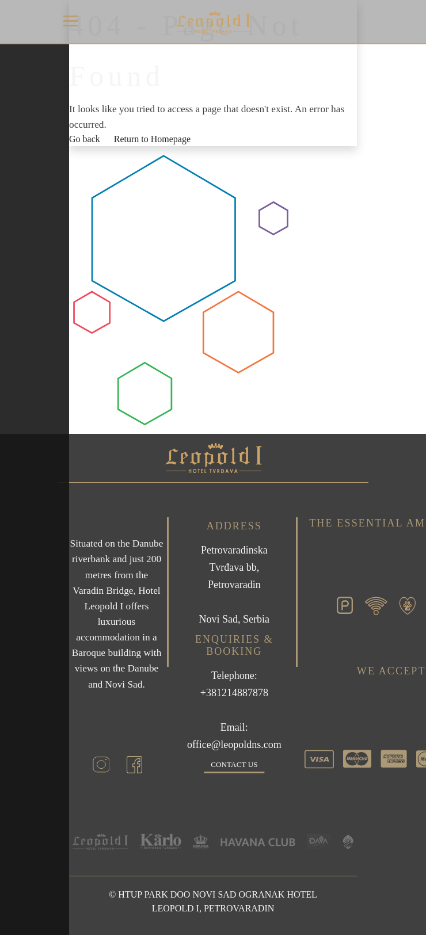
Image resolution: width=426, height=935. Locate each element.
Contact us (234, 764)
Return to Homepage (152, 139)
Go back (84, 139)
